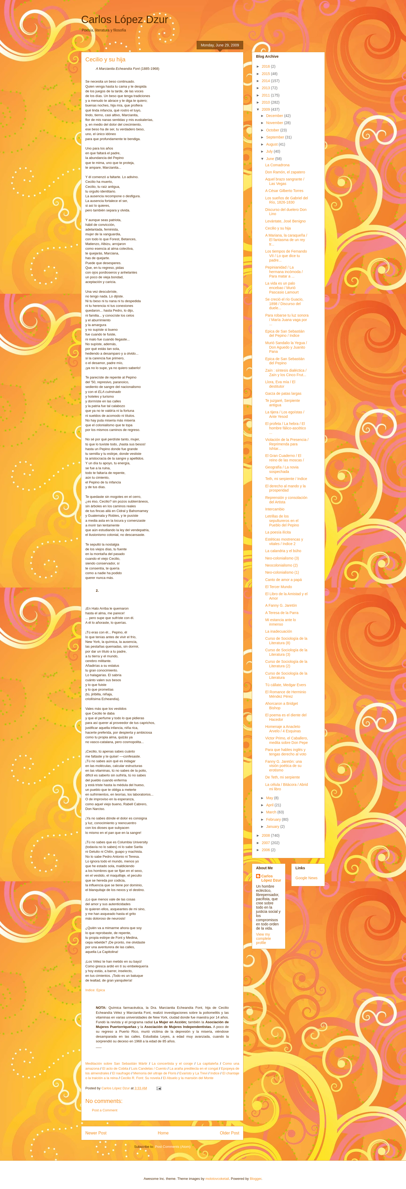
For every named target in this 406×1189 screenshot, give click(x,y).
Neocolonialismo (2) (281, 565)
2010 (266, 102)
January (273, 826)
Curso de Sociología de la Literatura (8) (286, 640)
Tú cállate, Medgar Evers (285, 685)
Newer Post (96, 1133)
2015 (266, 74)
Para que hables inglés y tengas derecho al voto (285, 752)
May (270, 798)
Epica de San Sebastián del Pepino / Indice (284, 333)
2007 (266, 843)
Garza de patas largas (283, 393)
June (270, 159)
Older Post (229, 1133)
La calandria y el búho (283, 551)
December (275, 116)
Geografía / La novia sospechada (282, 469)
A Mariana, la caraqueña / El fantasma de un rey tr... (286, 239)
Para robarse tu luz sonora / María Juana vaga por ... (287, 319)
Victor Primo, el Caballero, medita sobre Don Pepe (286, 740)
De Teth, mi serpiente (282, 777)
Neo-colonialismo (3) (282, 558)
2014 (266, 81)
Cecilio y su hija (278, 228)
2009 (266, 109)
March (271, 812)
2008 (266, 835)
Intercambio (274, 509)
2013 (266, 88)
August (272, 144)
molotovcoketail (217, 1179)
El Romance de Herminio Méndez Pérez (285, 694)
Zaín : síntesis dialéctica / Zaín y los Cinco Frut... (285, 372)
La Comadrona (277, 165)
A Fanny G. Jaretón (281, 605)
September (275, 137)
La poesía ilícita (278, 532)
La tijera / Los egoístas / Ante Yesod (284, 414)
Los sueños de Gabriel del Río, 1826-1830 (286, 200)
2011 (266, 95)
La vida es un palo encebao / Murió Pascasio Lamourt (282, 287)
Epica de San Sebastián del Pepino (284, 361)
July (270, 151)
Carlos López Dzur (124, 19)
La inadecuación (278, 631)
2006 (266, 850)
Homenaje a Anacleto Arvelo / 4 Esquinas (283, 728)
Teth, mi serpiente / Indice (286, 479)
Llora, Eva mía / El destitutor (280, 384)
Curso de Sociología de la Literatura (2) (286, 663)
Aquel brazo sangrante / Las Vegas (284, 181)
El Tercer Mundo (278, 587)
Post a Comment (104, 1110)
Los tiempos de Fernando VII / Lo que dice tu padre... (286, 255)
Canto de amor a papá (283, 580)
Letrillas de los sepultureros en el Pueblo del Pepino (282, 520)
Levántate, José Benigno (285, 221)
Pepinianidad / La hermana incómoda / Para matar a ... (284, 271)
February (274, 819)
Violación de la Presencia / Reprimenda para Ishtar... (287, 444)
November (275, 123)
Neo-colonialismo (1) (282, 572)
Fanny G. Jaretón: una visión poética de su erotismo (283, 765)
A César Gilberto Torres (284, 191)
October (273, 130)
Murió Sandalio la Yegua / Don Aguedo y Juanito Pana (286, 347)
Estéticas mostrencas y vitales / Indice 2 (284, 541)
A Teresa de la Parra (282, 613)
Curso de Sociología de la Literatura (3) (286, 652)
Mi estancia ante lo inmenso (280, 622)
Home (163, 1133)
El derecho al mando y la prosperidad (285, 488)
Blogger (255, 1179)
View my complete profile (263, 938)
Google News (306, 878)
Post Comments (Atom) (172, 1147)
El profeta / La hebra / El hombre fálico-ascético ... (285, 428)
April (270, 805)
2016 (266, 66)
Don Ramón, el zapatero (285, 172)
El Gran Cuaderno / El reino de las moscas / (284, 458)
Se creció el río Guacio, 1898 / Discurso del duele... (284, 303)
